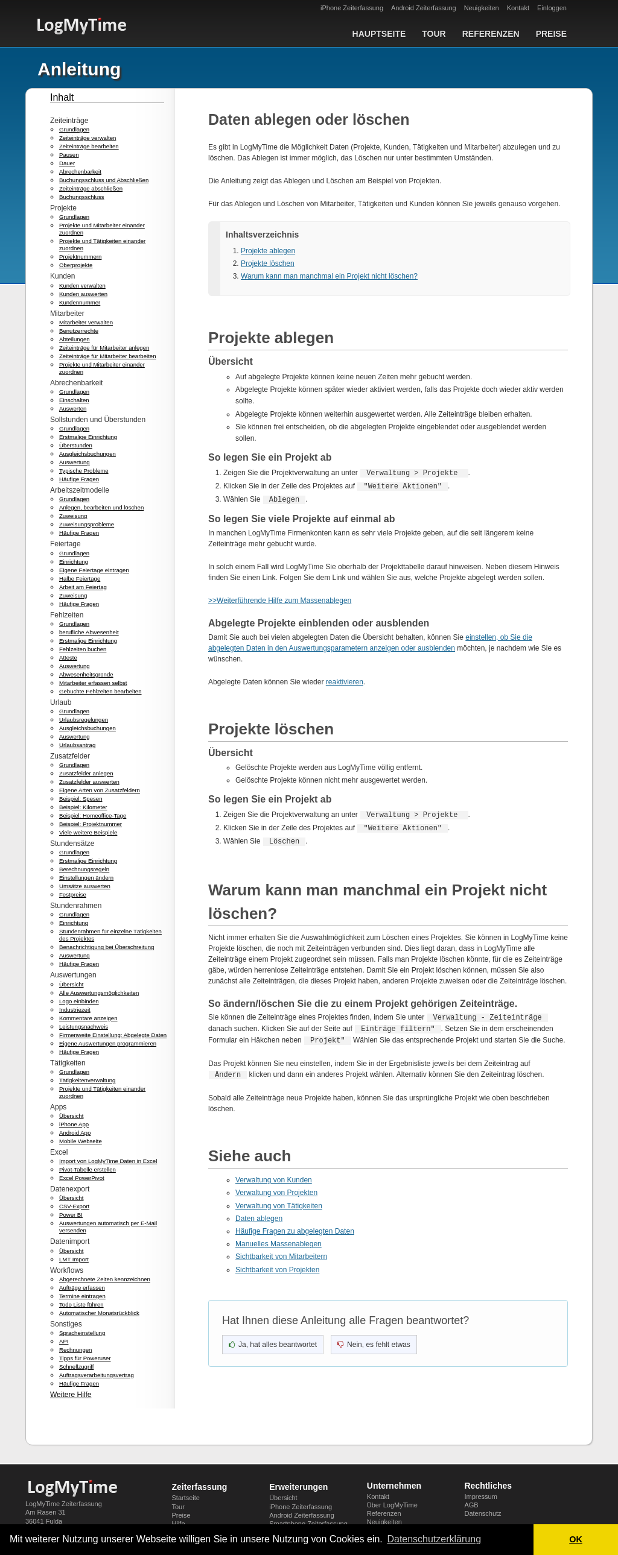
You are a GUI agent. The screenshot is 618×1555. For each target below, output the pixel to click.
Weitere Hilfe (70, 1394)
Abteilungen (74, 339)
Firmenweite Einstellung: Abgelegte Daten (113, 1035)
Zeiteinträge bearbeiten (89, 146)
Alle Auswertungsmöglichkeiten (99, 992)
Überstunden (75, 445)
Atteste (68, 657)
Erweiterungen (298, 1487)
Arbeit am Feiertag (83, 587)
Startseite (186, 1497)
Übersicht (71, 984)
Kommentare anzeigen (88, 1018)
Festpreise (72, 894)
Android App (75, 1132)
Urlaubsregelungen (83, 719)
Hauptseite (379, 34)
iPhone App (74, 1124)
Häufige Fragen (79, 479)
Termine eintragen (82, 1296)
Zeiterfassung (200, 1487)
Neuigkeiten (481, 7)
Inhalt (62, 97)
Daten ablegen (258, 1216)
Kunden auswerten (83, 294)
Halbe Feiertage (79, 578)
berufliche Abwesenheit (89, 632)
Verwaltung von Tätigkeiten (278, 1203)
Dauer (67, 163)
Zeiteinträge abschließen (91, 188)
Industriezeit (75, 1009)
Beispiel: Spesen (80, 798)
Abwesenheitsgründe (86, 674)
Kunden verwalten (82, 285)
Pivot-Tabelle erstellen (87, 1169)
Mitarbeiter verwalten (86, 322)
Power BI (71, 1214)
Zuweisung (73, 516)
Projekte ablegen (268, 251)
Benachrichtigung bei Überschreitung (106, 947)
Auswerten (72, 408)
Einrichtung (73, 561)
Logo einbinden (79, 1001)
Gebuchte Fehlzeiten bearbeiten (100, 691)
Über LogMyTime (392, 1505)
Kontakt (518, 7)
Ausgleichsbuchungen (87, 453)
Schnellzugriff (76, 1366)
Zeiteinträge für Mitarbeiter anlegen (104, 347)
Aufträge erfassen (82, 1287)
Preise (551, 34)
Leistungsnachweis (83, 1026)
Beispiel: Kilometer (83, 807)
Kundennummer (79, 302)
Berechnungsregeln (84, 869)
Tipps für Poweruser (85, 1358)
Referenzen (491, 34)
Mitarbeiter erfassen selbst (93, 683)
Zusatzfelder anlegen (86, 773)
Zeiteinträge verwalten (87, 137)
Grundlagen (74, 129)
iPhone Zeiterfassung (351, 7)
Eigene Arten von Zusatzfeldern (99, 790)
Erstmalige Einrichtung (88, 437)
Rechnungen (75, 1349)
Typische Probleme (84, 470)
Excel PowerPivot (81, 1178)
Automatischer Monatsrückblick (99, 1313)
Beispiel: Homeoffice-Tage (92, 815)
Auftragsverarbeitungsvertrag (96, 1375)
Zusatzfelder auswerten (89, 781)
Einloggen (552, 7)
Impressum (480, 1496)
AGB (471, 1505)
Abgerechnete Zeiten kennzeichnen (104, 1279)
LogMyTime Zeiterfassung (63, 1503)
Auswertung (74, 462)
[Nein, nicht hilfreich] (374, 1342)
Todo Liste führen (81, 1304)
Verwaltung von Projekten (276, 1190)
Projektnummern (80, 256)
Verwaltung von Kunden (273, 1177)
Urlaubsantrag (77, 745)
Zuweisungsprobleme (86, 524)
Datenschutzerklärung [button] (434, 1539)
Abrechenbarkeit (80, 171)
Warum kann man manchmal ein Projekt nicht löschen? (329, 276)
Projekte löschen (268, 263)
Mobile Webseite (80, 1141)
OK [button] (575, 1539)
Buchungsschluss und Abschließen (103, 180)
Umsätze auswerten (84, 886)
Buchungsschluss (81, 197)
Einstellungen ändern (86, 877)
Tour (433, 34)
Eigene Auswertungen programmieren (107, 1043)
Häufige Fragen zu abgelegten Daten (294, 1229)
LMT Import (74, 1259)
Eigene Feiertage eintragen (94, 570)
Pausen (69, 154)
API (63, 1341)
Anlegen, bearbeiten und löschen (101, 507)
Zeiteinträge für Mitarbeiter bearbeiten (107, 356)
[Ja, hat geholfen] (272, 1342)
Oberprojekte (75, 265)
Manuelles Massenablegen (278, 1241)
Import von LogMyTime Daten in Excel (108, 1161)
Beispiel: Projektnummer (90, 824)
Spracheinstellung (82, 1332)
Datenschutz (482, 1513)
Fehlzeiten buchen (82, 649)
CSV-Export (74, 1206)
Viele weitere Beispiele (88, 832)
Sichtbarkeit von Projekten (277, 1267)
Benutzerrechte (78, 330)
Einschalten (74, 400)
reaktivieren (344, 682)
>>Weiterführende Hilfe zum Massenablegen (279, 600)
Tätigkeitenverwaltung (87, 1080)
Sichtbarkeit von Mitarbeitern (281, 1254)
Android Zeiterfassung (423, 7)
